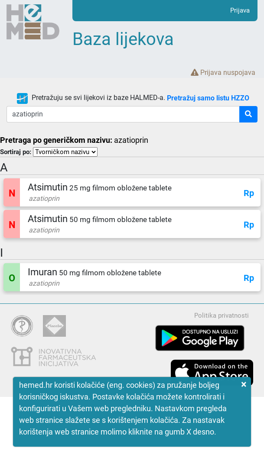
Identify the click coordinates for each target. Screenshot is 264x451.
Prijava (240, 10)
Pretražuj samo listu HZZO (208, 97)
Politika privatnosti (221, 315)
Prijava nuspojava (223, 72)
